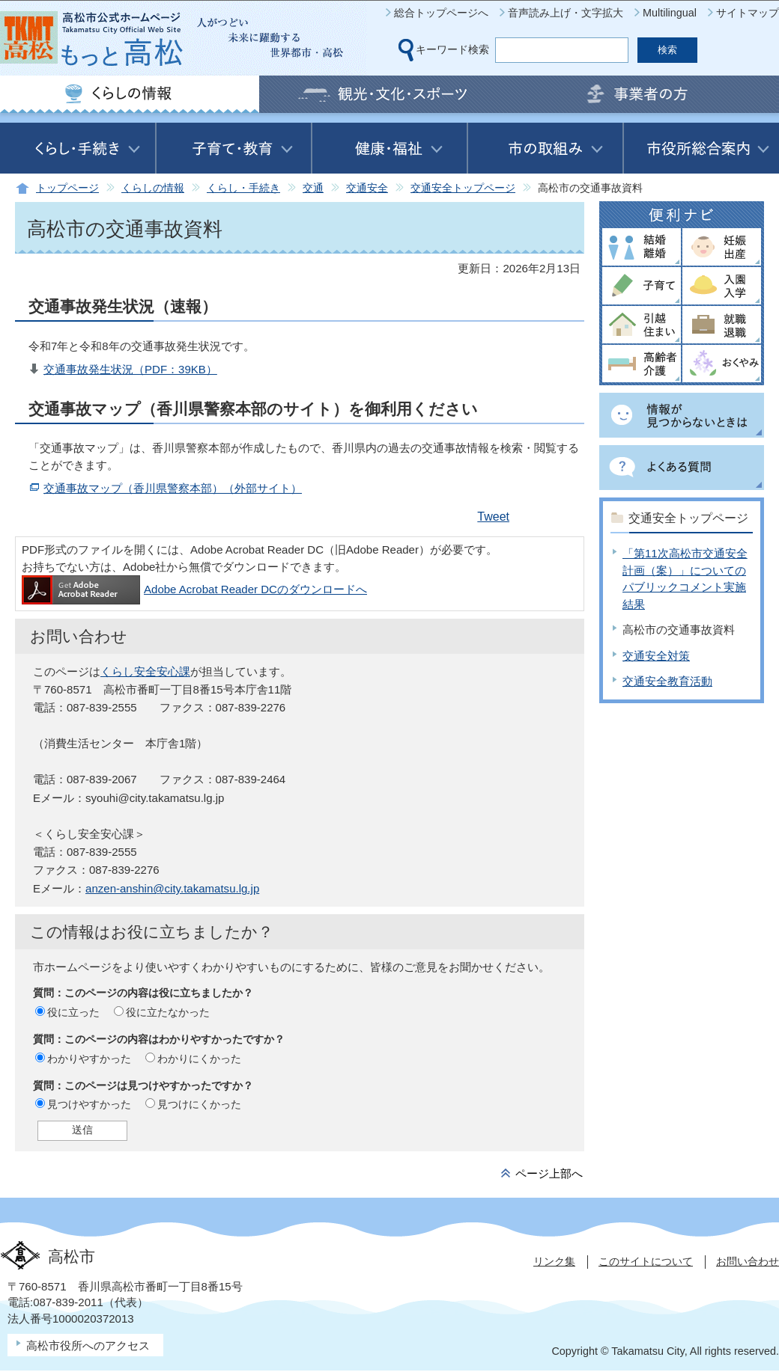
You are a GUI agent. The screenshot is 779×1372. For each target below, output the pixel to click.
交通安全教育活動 (667, 681)
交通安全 (367, 188)
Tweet (493, 516)
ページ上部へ (549, 1173)
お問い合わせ (747, 1261)
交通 (313, 188)
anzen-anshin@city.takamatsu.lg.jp (172, 888)
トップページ (67, 188)
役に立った (73, 1012)
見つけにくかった (199, 1104)
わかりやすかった (89, 1059)
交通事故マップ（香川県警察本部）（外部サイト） (172, 488)
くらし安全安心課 (145, 671)
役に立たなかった (168, 1012)
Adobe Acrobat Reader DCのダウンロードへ (194, 589)
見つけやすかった (89, 1104)
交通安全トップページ (462, 188)
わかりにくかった (199, 1059)
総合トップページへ (441, 13)
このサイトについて (645, 1261)
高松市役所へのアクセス (88, 1345)
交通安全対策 (656, 655)
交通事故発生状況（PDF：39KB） (130, 369)
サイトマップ (747, 13)
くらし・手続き (243, 188)
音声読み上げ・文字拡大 (565, 13)
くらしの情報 (152, 188)
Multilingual (670, 13)
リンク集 (554, 1261)
